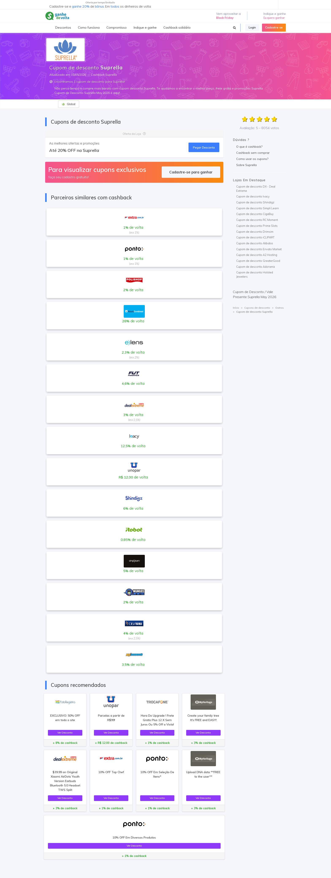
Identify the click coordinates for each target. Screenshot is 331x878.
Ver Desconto (65, 732)
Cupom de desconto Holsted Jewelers (254, 274)
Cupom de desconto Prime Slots (257, 225)
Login (252, 27)
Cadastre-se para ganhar (191, 172)
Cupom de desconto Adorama (255, 266)
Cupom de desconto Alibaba (254, 243)
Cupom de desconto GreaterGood (258, 260)
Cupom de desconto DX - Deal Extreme (255, 188)
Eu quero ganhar (274, 17)
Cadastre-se (274, 27)
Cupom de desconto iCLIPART (255, 237)
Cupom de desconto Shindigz (255, 202)
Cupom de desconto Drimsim (254, 231)
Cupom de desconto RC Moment (257, 220)
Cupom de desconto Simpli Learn (257, 208)
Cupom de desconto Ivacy (253, 196)
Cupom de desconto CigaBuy (255, 214)
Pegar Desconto (204, 147)
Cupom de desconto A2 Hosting (256, 255)
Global (68, 104)
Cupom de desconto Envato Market (259, 249)
